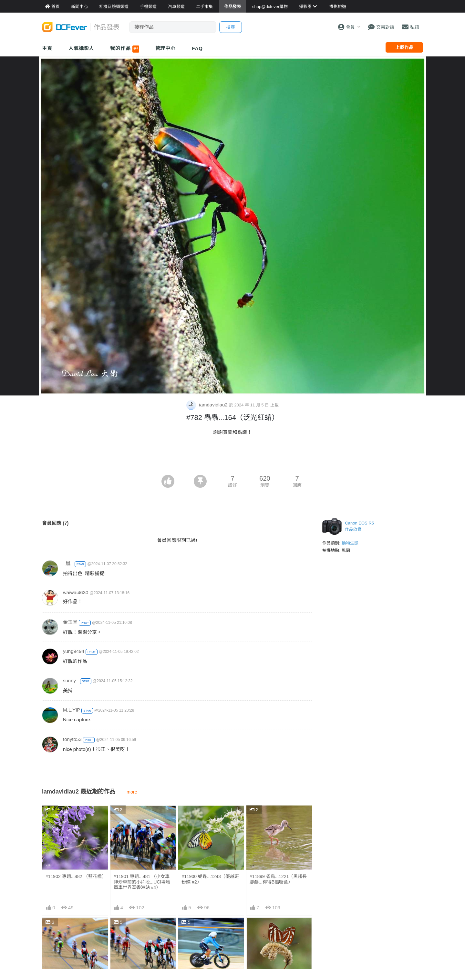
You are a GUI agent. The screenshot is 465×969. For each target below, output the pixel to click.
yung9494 (73, 651)
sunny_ (70, 680)
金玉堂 (70, 622)
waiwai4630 (75, 592)
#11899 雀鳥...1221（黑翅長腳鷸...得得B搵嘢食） (278, 879)
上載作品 (404, 47)
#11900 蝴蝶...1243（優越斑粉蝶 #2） (210, 879)
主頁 (47, 48)
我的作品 (124, 49)
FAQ (197, 48)
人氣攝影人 (81, 48)
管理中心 (165, 48)
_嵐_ (68, 563)
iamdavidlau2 (207, 404)
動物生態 (350, 543)
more (132, 791)
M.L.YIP (71, 710)
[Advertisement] (232, 457)
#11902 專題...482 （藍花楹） (75, 876)
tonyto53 (72, 739)
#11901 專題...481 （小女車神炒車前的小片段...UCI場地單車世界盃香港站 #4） (142, 882)
